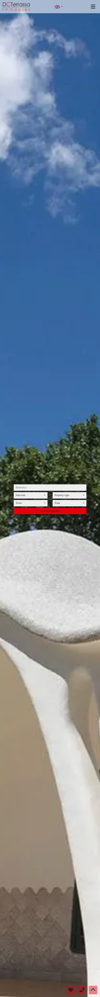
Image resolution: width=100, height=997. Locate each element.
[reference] (50, 487)
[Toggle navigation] (93, 6)
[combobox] (30, 495)
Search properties (50, 510)
